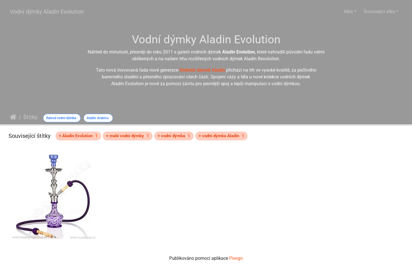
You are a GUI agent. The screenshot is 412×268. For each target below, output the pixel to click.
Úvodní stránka (13, 117)
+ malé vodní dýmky (127, 135)
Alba (348, 11)
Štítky (30, 117)
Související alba (379, 11)
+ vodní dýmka (174, 135)
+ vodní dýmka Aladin (221, 135)
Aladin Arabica (97, 118)
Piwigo (236, 258)
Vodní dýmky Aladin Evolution (47, 11)
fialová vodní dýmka (61, 118)
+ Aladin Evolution (78, 135)
